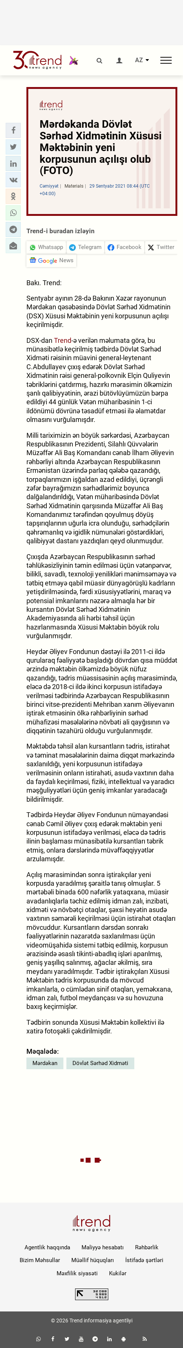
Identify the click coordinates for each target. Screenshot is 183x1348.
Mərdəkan (44, 1063)
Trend (62, 340)
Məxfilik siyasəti (77, 1273)
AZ (139, 60)
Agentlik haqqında (47, 1247)
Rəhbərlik (146, 1247)
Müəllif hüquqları (92, 1260)
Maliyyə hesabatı (103, 1247)
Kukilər (117, 1273)
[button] (13, 130)
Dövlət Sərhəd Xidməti (100, 1063)
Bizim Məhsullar (40, 1260)
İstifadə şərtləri (144, 1260)
